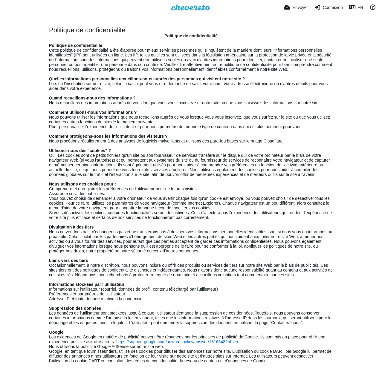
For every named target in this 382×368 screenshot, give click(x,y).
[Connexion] (328, 7)
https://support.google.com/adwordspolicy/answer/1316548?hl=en (177, 341)
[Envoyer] (296, 7)
